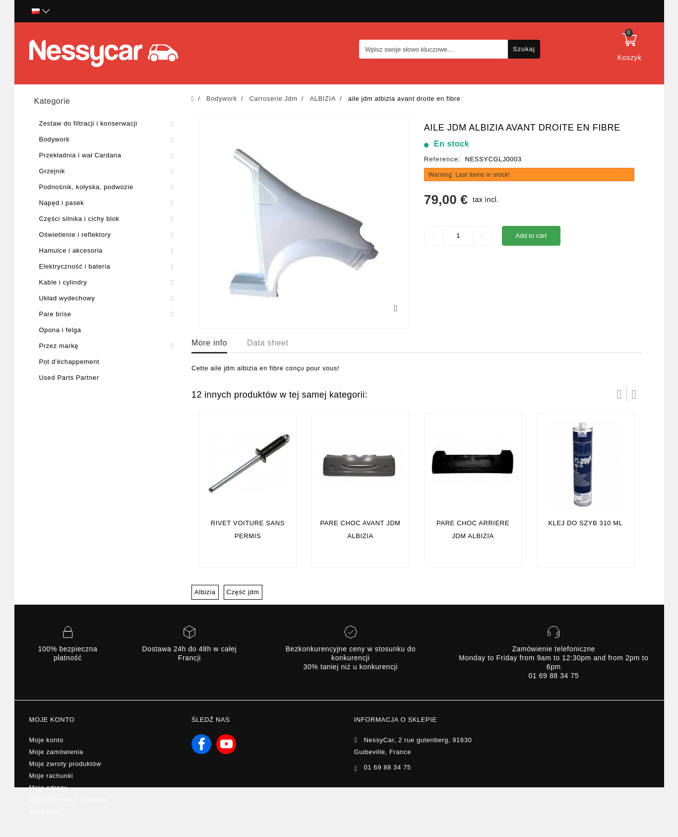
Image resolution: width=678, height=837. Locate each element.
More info (209, 343)
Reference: (442, 159)
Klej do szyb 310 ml (585, 523)
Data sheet (267, 343)
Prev (619, 394)
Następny (634, 394)
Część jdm (243, 592)
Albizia (205, 592)
